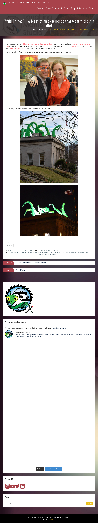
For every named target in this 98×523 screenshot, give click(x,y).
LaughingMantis (27, 250)
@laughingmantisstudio (59, 328)
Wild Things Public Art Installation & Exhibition (37, 44)
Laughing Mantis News (51, 250)
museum (65, 253)
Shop (73, 8)
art (9, 253)
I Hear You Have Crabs (17, 48)
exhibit (46, 253)
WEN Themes (53, 520)
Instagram (7, 486)
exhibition (53, 253)
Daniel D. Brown (31, 253)
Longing (73, 46)
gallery (59, 253)
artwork (13, 253)
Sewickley (72, 253)
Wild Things (52, 255)
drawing (41, 253)
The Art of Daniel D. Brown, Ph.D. (51, 8)
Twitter (17, 486)
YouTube (12, 486)
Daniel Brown (21, 253)
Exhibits (40, 250)
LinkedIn (22, 486)
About (91, 8)
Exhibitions (82, 8)
